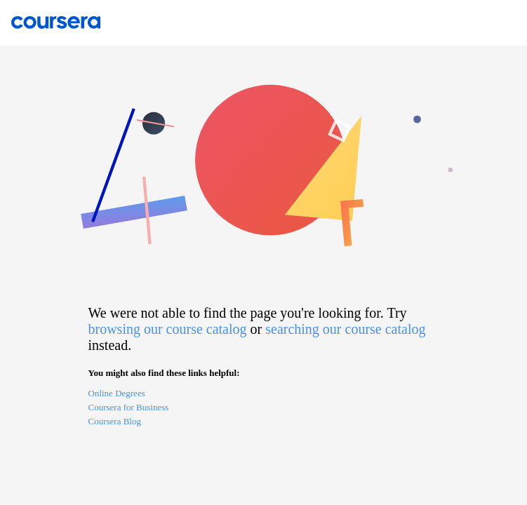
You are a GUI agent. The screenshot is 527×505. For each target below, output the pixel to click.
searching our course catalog (345, 329)
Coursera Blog (114, 421)
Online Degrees (116, 393)
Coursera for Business (128, 407)
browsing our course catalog (167, 329)
